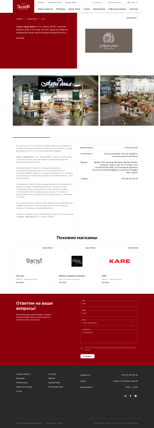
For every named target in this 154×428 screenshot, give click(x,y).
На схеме (20, 48)
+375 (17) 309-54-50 (129, 375)
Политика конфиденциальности (29, 423)
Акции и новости (45, 9)
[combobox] (109, 323)
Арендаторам (70, 2)
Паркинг (41, 2)
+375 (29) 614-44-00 (129, 179)
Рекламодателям (55, 2)
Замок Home (74, 9)
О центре (133, 9)
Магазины (60, 9)
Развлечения (99, 9)
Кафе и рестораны (117, 9)
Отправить (87, 356)
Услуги (87, 9)
